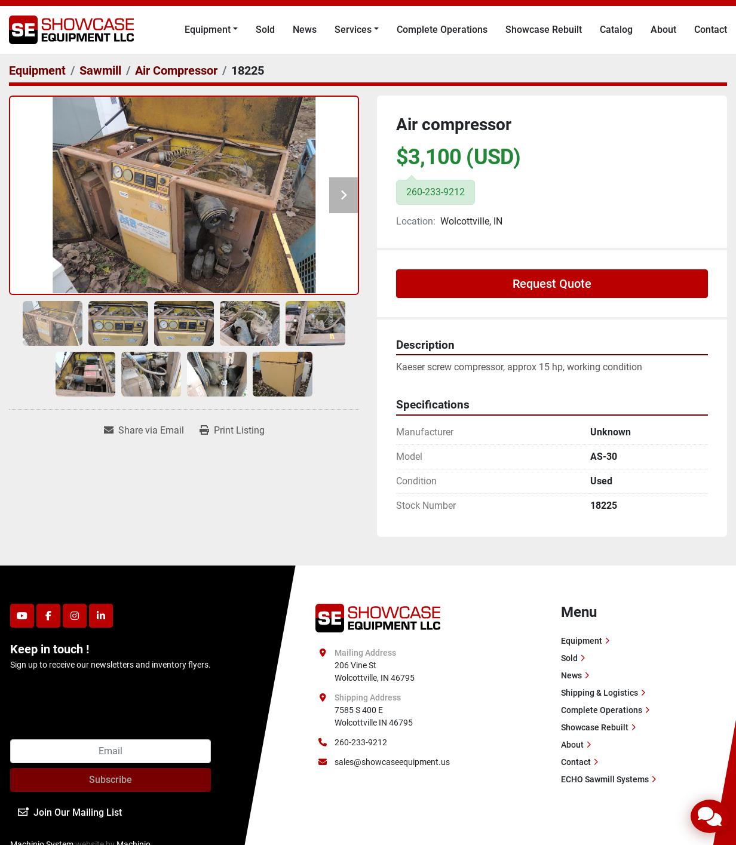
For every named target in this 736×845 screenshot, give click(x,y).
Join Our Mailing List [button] (70, 812)
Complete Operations (442, 29)
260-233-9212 (361, 742)
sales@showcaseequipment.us (392, 762)
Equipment (208, 29)
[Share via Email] (144, 430)
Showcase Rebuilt (543, 29)
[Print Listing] (232, 430)
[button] (211, 30)
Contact (710, 29)
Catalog (616, 29)
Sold (265, 29)
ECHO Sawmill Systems (605, 779)
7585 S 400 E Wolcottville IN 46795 (374, 716)
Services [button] (353, 29)
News (305, 29)
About (663, 29)
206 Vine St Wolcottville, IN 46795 (375, 671)
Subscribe (110, 779)
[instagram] (75, 616)
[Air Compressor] (176, 70)
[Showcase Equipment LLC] (377, 617)
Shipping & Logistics (599, 692)
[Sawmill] (100, 70)
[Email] (110, 751)
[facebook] (48, 616)
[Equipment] (37, 70)
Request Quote (552, 283)
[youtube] (22, 616)
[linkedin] (101, 616)
